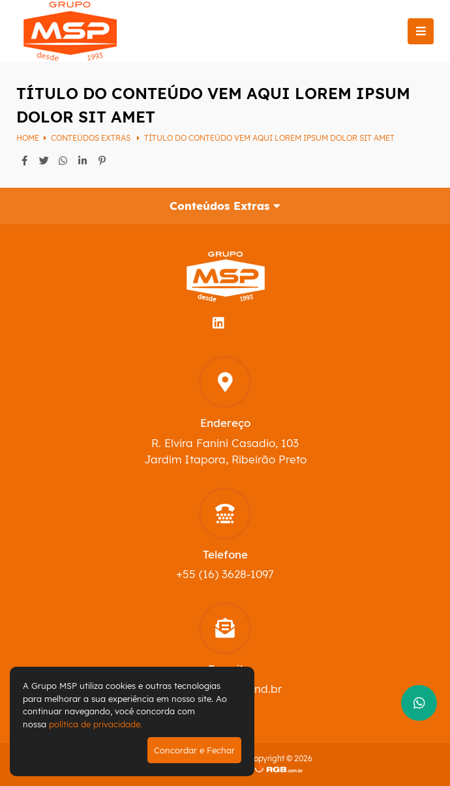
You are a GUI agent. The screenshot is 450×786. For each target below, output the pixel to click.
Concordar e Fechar (194, 750)
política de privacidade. (95, 724)
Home (27, 138)
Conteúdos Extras (91, 138)
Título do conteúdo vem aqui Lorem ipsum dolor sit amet (269, 138)
